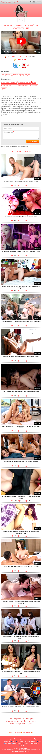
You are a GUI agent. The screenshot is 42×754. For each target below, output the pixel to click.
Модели (36, 739)
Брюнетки (13, 82)
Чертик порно (27, 732)
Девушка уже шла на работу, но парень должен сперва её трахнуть (21, 602)
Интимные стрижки (21, 85)
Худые (34, 82)
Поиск (26, 743)
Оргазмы (4, 89)
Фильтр (21, 20)
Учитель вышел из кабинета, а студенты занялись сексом (21, 707)
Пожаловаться (35, 743)
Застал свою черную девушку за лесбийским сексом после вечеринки (21, 287)
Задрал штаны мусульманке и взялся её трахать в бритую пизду (21, 497)
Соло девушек (5, 75)
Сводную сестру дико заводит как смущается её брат (21, 181)
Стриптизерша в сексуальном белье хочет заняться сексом (21, 251)
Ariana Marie (5, 82)
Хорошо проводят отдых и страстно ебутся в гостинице (21, 356)
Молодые (27, 75)
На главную (8, 739)
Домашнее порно (17, 75)
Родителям (28, 739)
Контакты (8, 743)
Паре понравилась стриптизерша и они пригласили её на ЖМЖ (21, 427)
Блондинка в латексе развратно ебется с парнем (21, 216)
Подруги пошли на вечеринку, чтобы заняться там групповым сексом (21, 462)
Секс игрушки (33, 85)
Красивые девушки (24, 82)
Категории (7, 741)
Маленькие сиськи (7, 85)
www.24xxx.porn (15, 732)
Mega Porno (18, 748)
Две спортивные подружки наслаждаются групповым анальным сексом (21, 392)
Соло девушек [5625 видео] (20, 718)
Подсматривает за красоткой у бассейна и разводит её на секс (21, 672)
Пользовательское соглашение (26, 741)
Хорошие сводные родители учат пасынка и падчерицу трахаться (21, 637)
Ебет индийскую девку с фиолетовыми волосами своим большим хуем (21, 532)
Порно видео (18, 739)
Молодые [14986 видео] (21, 723)
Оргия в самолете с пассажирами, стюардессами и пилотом (21, 321)
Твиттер (22, 745)
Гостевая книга (17, 743)
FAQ (39, 741)
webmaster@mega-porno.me (32, 749)
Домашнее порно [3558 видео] (20, 721)
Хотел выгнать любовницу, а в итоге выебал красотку (21, 566)
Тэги (13, 741)
